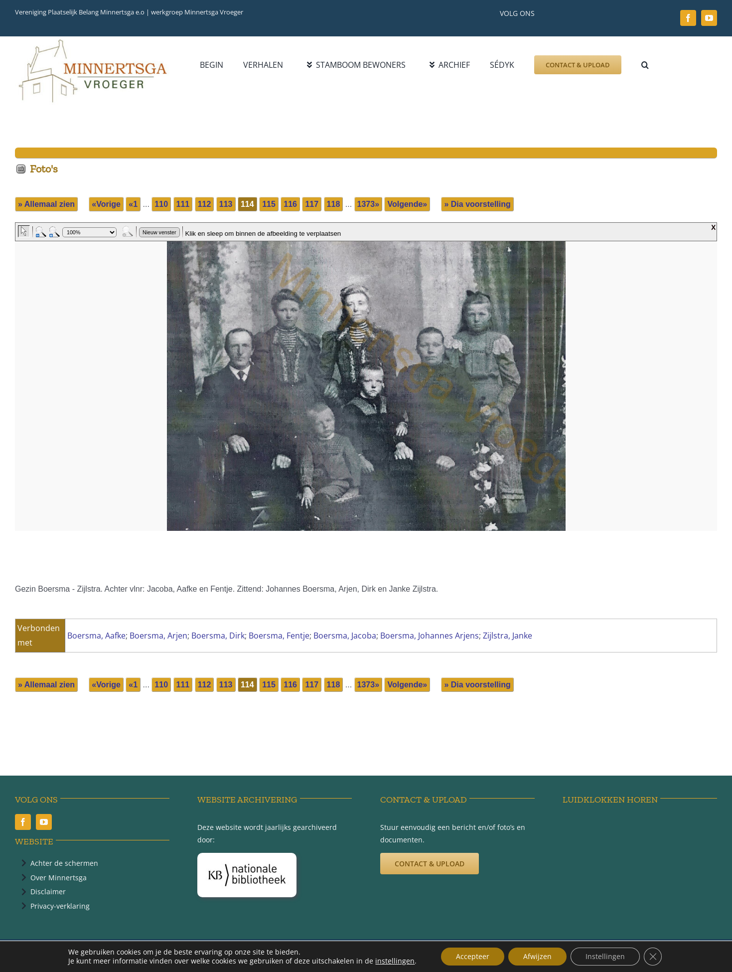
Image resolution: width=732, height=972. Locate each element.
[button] (645, 65)
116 (290, 204)
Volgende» (407, 204)
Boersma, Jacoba (344, 635)
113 (226, 204)
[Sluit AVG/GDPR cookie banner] (653, 957)
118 (333, 204)
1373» (368, 204)
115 (269, 204)
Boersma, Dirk (218, 635)
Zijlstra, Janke (507, 635)
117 (311, 204)
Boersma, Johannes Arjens (429, 635)
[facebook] (688, 18)
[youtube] (709, 18)
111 (183, 204)
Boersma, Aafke (96, 635)
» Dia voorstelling (477, 204)
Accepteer (472, 956)
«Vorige (106, 204)
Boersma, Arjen (158, 635)
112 (204, 204)
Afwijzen (537, 956)
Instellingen (605, 956)
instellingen (395, 961)
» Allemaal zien (46, 204)
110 (161, 204)
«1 (133, 204)
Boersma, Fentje (279, 635)
